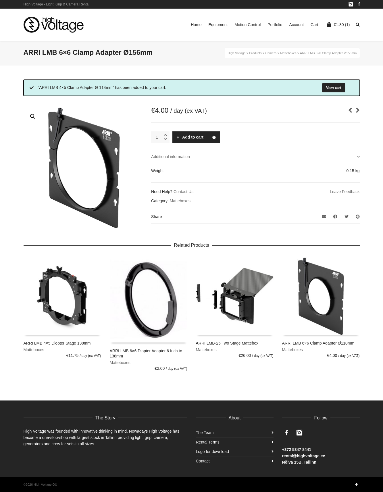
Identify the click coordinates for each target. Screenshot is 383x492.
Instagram (350, 4)
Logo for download (212, 451)
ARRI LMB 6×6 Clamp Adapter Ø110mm (318, 343)
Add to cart (192, 137)
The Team (205, 432)
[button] (33, 116)
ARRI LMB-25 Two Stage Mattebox (227, 343)
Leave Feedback (345, 191)
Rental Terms (208, 442)
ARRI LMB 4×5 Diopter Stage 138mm (57, 343)
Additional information (170, 156)
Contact (203, 461)
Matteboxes (180, 201)
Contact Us (183, 191)
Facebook (359, 4)
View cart (333, 88)
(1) (338, 24)
